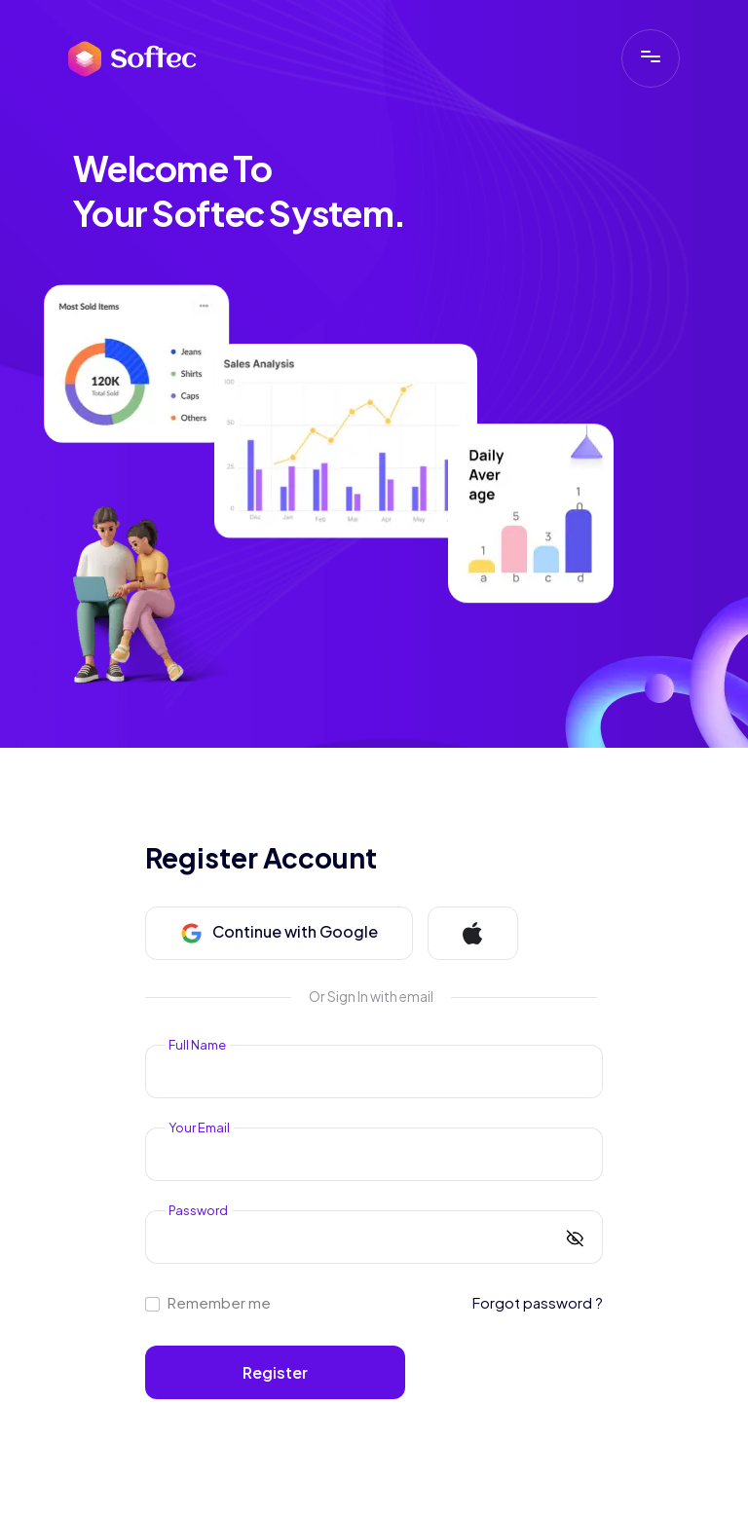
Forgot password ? (537, 1302)
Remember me (219, 1303)
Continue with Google (279, 932)
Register (275, 1372)
